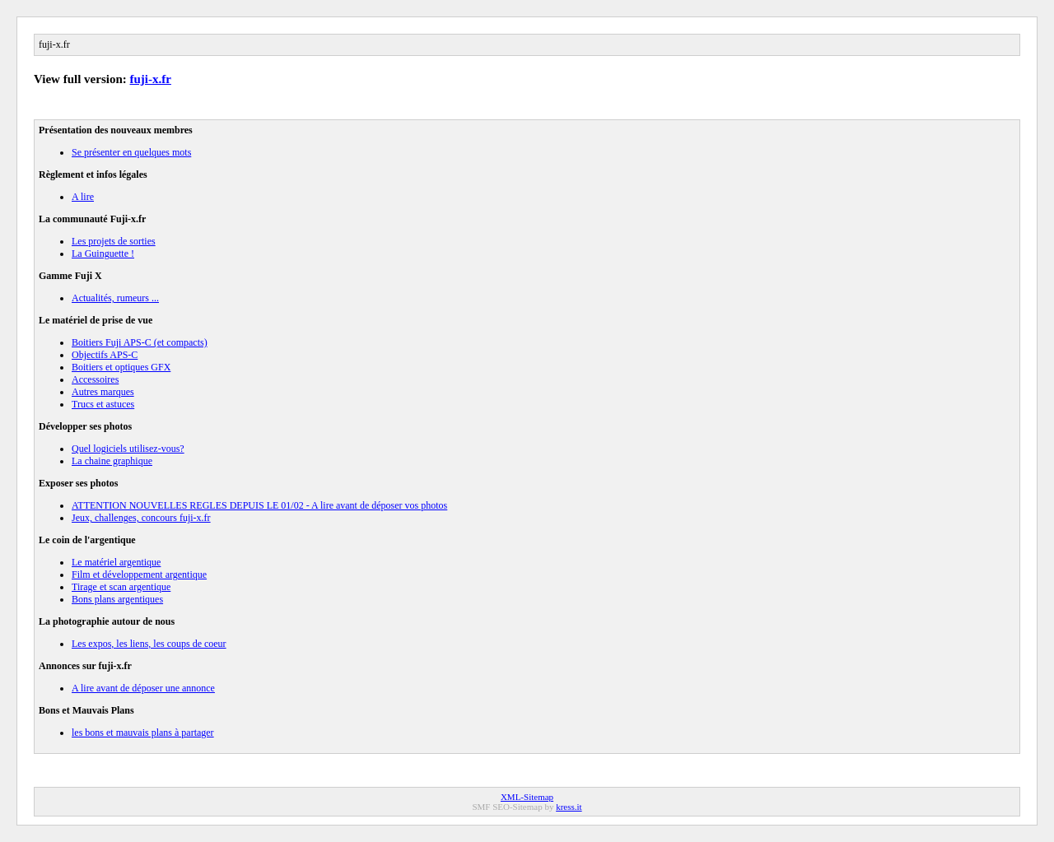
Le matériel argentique (116, 562)
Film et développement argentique (139, 574)
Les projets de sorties (114, 241)
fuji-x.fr (150, 79)
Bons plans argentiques (117, 599)
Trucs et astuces (103, 404)
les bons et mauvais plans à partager (143, 732)
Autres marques (103, 392)
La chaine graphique (112, 461)
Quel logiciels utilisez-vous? (128, 448)
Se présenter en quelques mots (131, 152)
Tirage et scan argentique (121, 587)
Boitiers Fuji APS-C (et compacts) (140, 342)
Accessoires (95, 379)
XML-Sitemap (527, 797)
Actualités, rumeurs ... (115, 298)
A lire (83, 196)
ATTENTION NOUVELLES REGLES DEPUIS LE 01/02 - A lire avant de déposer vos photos (259, 505)
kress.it (568, 807)
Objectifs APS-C (105, 355)
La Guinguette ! (103, 253)
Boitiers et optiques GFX (121, 367)
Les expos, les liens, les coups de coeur (149, 643)
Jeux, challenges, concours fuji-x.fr (141, 517)
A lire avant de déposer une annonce (143, 688)
